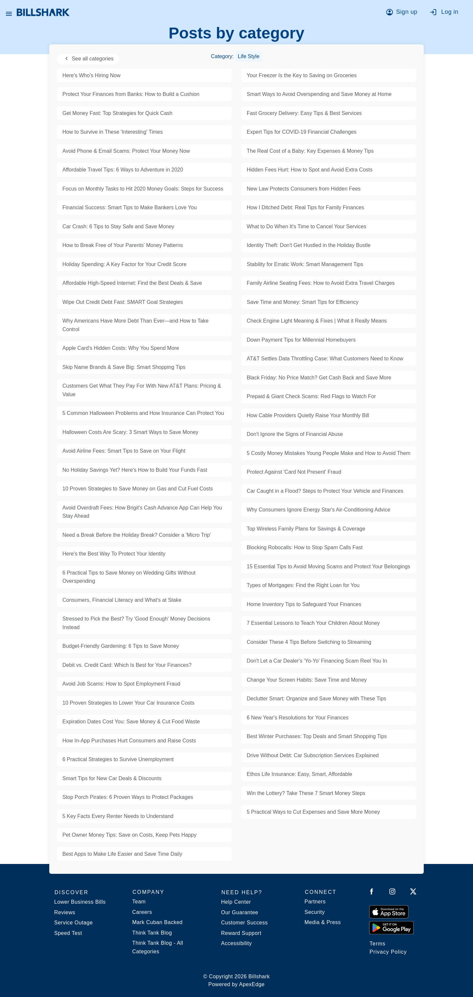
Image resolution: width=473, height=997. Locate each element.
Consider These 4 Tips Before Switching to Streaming (309, 642)
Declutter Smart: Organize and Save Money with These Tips (316, 698)
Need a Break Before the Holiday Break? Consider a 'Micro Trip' (136, 535)
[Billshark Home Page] (43, 12)
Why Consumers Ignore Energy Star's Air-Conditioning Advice (318, 509)
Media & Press (322, 922)
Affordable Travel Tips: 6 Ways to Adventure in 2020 (122, 169)
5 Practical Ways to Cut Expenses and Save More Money (313, 812)
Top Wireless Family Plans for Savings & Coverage (306, 529)
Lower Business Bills (80, 902)
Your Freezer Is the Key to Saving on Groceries (302, 75)
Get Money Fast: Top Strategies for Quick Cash (117, 113)
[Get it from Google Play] (391, 927)
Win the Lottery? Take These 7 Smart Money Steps (306, 793)
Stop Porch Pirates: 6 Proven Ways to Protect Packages (127, 797)
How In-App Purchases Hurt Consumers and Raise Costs (129, 740)
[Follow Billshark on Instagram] (392, 893)
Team (139, 901)
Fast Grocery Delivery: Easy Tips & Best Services (304, 113)
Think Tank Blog (152, 933)
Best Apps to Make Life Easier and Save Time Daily (122, 854)
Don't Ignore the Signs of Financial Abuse (295, 434)
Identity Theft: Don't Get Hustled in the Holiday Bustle (309, 245)
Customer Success (244, 922)
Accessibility (236, 943)
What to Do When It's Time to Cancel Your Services (306, 226)
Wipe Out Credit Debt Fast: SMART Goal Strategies (122, 302)
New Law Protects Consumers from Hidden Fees (304, 189)
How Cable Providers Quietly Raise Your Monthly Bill (308, 415)
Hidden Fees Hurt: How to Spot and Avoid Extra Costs (309, 169)
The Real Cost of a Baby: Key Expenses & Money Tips (310, 151)
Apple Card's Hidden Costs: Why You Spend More (120, 348)
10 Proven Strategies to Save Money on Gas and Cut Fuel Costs (137, 488)
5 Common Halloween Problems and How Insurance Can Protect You (143, 413)
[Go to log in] (447, 13)
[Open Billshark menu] (9, 12)
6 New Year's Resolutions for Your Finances (298, 717)
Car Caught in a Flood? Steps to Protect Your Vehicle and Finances (325, 491)
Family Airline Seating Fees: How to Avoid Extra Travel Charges (321, 283)
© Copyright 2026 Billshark (236, 981)
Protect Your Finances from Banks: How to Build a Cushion (130, 94)
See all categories (88, 58)
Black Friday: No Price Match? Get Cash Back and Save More (319, 377)
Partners (315, 901)
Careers (142, 912)
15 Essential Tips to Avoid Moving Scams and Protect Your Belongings (328, 566)
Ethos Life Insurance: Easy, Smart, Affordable (299, 774)
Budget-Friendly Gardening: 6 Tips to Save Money (120, 646)
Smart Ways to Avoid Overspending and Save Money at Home (319, 94)
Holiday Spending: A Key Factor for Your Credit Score (124, 264)
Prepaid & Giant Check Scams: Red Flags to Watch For (311, 396)
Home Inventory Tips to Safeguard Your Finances (304, 604)
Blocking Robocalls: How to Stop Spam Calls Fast (305, 547)
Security (314, 912)
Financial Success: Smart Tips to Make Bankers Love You (129, 207)
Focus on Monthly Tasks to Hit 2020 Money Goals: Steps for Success (142, 189)
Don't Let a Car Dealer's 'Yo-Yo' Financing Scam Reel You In (317, 661)
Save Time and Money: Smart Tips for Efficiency (302, 302)
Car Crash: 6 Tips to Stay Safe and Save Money (118, 226)
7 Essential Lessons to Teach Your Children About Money (313, 623)
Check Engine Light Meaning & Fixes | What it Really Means (317, 321)
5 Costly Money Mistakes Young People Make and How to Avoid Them (328, 453)
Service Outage (73, 922)
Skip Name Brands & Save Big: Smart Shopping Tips (123, 367)
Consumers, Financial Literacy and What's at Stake (121, 600)
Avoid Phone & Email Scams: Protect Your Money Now (126, 151)
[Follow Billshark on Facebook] (371, 893)
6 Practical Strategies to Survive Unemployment (118, 759)
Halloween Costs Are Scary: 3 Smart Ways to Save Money (130, 432)
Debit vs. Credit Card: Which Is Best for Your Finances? (126, 665)
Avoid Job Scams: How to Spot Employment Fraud (121, 684)
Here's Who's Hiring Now (91, 75)
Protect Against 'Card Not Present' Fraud (294, 472)
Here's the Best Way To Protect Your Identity (113, 553)
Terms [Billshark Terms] (378, 943)
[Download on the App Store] (389, 911)
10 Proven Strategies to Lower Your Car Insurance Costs (128, 703)
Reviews (64, 912)
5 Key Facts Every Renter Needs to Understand (117, 816)
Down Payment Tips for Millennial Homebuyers (301, 340)
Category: (236, 56)
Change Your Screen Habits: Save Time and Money (307, 680)
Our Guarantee (239, 912)
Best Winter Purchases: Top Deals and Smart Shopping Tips (317, 736)
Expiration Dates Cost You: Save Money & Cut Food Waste (131, 721)
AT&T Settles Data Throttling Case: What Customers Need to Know (325, 358)
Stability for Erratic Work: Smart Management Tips (305, 264)
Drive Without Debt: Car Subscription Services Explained (313, 755)
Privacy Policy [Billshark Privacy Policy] (388, 952)
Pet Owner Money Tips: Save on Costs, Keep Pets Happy (129, 835)
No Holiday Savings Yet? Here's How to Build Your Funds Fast (134, 470)
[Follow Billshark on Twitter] (413, 893)
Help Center (236, 902)
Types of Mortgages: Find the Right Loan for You (303, 585)
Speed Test (68, 933)
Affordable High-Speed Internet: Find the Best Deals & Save (132, 283)
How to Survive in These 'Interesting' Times (112, 132)
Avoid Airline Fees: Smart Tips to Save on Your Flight (123, 451)
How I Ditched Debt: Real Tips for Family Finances (305, 207)
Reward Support (241, 933)
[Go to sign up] (403, 13)
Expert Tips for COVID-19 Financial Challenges (301, 132)
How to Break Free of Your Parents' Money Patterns (122, 245)
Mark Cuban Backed (157, 922)
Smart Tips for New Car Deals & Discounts (111, 778)
